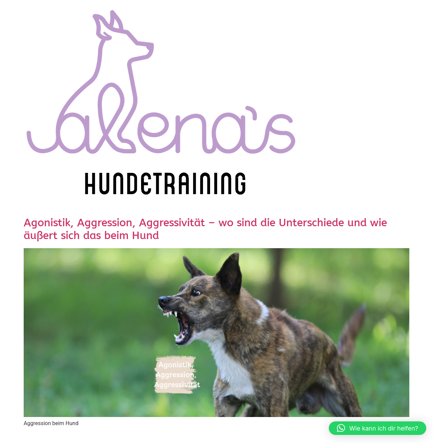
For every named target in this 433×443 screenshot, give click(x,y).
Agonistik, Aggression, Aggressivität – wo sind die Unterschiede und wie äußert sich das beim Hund (205, 229)
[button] (377, 428)
